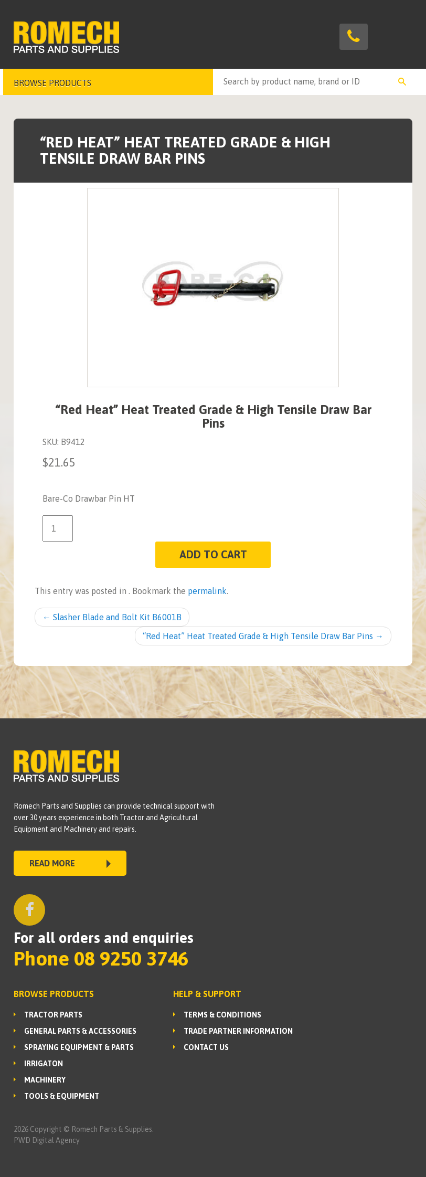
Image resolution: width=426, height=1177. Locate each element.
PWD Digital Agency (47, 1140)
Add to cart (213, 554)
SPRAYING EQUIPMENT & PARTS (79, 1047)
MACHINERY (45, 1080)
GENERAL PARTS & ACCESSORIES (80, 1031)
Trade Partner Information (238, 1031)
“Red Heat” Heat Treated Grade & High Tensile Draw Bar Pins (263, 636)
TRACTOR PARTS (53, 1015)
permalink (207, 591)
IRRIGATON (43, 1063)
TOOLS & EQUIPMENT (61, 1096)
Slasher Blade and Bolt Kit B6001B (112, 617)
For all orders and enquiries (104, 937)
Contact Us (206, 1047)
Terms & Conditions (222, 1015)
